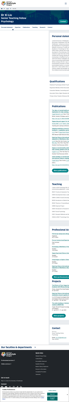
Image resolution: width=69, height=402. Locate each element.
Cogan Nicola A (7, 114)
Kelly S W (25, 151)
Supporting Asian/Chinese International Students (16, 253)
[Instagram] (15, 387)
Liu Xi (11, 123)
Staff (7, 8)
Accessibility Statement (41, 361)
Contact (63, 21)
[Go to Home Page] (1, 8)
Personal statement (7, 27)
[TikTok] (18, 387)
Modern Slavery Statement (42, 366)
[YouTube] (7, 387)
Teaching (35, 27)
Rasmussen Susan (30, 141)
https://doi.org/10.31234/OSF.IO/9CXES (13, 165)
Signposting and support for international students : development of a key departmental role (28, 121)
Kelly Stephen (45, 141)
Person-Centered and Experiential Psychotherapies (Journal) (20, 240)
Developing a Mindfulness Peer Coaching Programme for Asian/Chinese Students (26, 246)
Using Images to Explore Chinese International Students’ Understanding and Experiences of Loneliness (31, 259)
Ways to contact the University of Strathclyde (12, 380)
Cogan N (5, 151)
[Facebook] (3, 387)
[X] (11, 387)
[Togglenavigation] (66, 3)
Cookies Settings (52, 390)
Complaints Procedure (41, 371)
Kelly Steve (24, 160)
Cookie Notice (39, 358)
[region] (34, 394)
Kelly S (30, 132)
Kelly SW (25, 114)
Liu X (13, 114)
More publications (11, 170)
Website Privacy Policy (41, 356)
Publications (26, 27)
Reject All (52, 394)
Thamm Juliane (17, 123)
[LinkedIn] (22, 387)
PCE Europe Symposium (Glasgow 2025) (14, 233)
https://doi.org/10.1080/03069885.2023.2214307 (16, 118)
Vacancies (38, 374)
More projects (10, 316)
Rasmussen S (20, 132)
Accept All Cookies (52, 398)
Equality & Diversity (40, 364)
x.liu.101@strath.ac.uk (12, 337)
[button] (34, 347)
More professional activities (15, 277)
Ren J (48, 132)
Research (42, 27)
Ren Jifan (5, 143)
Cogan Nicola (13, 132)
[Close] (67, 394)
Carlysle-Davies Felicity (28, 123)
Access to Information (41, 369)
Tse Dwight (38, 141)
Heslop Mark (6, 123)
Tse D (26, 132)
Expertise (17, 27)
